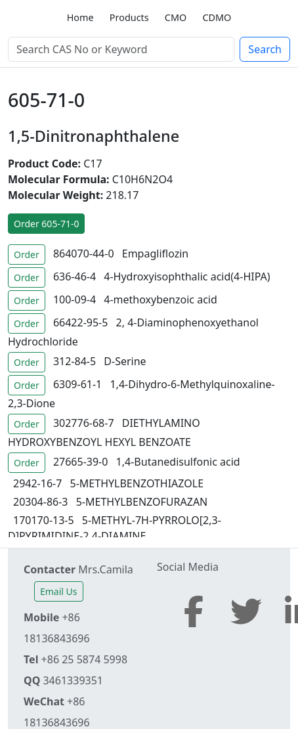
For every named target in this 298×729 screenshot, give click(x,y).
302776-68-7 (83, 423)
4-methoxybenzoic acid (160, 299)
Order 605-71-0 (46, 223)
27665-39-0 (80, 461)
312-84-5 (74, 361)
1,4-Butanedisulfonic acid (178, 461)
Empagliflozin (155, 253)
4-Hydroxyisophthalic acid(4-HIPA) (187, 276)
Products (129, 17)
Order (26, 254)
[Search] (121, 49)
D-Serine (125, 361)
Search (265, 49)
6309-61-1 (77, 384)
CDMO (216, 17)
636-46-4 (74, 276)
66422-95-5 (80, 322)
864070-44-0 (83, 253)
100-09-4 (74, 299)
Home (80, 17)
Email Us (58, 591)
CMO (175, 17)
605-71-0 (46, 99)
